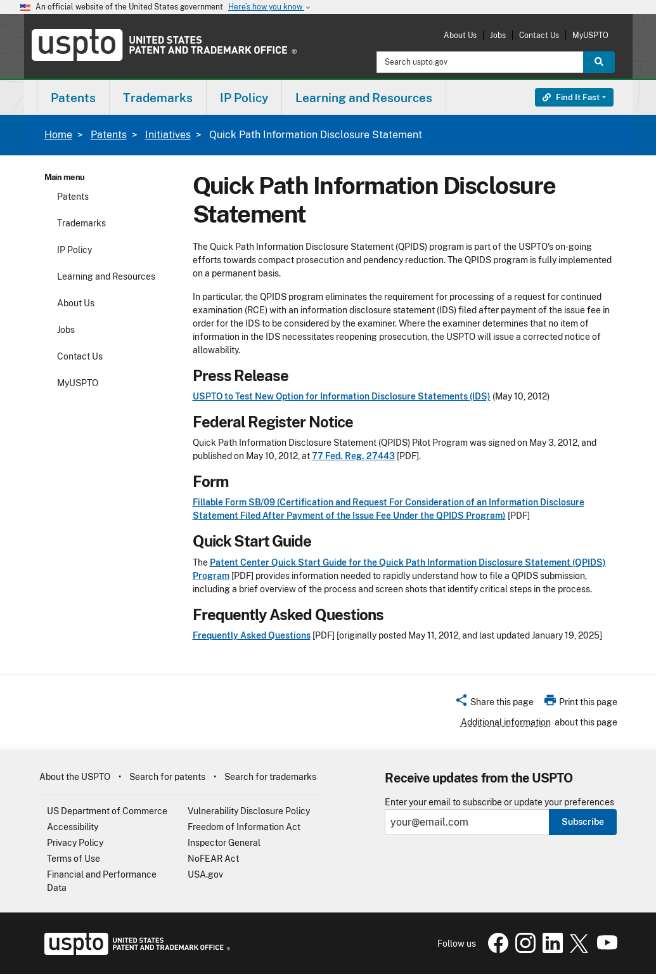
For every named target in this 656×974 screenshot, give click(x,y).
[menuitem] (73, 97)
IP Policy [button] (244, 98)
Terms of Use (73, 859)
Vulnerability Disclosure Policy (249, 811)
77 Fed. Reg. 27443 (353, 456)
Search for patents (167, 777)
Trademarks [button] (158, 98)
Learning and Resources (106, 276)
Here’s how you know (270, 7)
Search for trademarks (270, 777)
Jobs (498, 35)
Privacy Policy (75, 843)
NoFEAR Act (213, 859)
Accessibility (72, 827)
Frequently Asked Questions (252, 635)
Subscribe (583, 822)
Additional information (506, 722)
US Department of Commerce (107, 811)
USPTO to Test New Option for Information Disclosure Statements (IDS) (342, 396)
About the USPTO (74, 777)
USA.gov (205, 874)
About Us (460, 35)
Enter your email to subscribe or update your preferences (499, 802)
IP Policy (74, 250)
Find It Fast (571, 97)
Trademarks (81, 223)
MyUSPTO (590, 35)
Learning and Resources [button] (363, 98)
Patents (109, 135)
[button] (494, 704)
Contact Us (539, 35)
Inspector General (224, 843)
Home (58, 135)
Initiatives (168, 135)
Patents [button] (73, 98)
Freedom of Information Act (244, 827)
